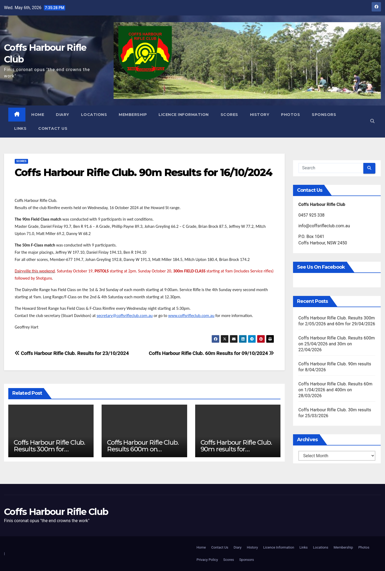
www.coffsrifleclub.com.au (191, 315)
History (260, 114)
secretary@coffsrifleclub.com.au (125, 315)
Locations (94, 114)
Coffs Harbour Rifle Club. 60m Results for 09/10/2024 (211, 353)
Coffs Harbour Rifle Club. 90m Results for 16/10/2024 (143, 172)
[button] (372, 121)
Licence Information (184, 114)
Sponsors (324, 114)
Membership (133, 114)
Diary (63, 114)
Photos (290, 114)
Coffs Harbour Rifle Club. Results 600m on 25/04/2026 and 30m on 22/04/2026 (336, 343)
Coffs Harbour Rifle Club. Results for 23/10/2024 (72, 353)
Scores (229, 114)
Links (20, 128)
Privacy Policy (207, 560)
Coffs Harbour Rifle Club (56, 511)
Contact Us (53, 128)
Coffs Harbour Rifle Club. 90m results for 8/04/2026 (236, 449)
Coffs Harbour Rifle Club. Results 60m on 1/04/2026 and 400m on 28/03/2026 (335, 389)
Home (38, 114)
